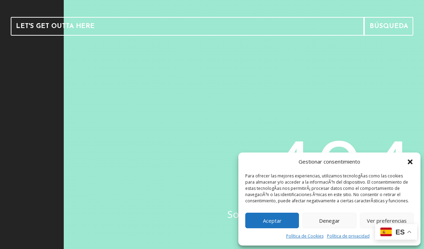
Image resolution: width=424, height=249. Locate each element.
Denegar (329, 220)
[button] (410, 161)
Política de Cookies (305, 236)
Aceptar (272, 220)
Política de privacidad (348, 236)
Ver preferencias (387, 220)
